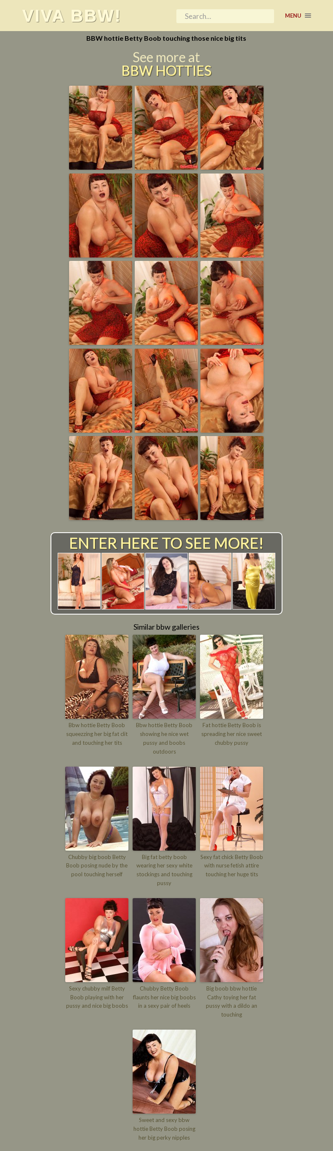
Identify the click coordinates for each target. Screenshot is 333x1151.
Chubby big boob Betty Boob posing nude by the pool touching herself (97, 866)
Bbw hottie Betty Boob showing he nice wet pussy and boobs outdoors (164, 738)
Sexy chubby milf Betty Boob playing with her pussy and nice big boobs (97, 997)
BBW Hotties (166, 70)
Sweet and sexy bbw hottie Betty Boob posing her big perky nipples (164, 1129)
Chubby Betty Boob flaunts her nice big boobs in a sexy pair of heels (164, 997)
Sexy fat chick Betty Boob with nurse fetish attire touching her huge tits (231, 866)
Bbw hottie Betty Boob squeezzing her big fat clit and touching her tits (97, 734)
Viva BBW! (72, 15)
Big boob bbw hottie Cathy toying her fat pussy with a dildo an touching (231, 1001)
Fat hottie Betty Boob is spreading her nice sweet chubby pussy (231, 734)
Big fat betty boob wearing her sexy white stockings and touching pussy (164, 870)
